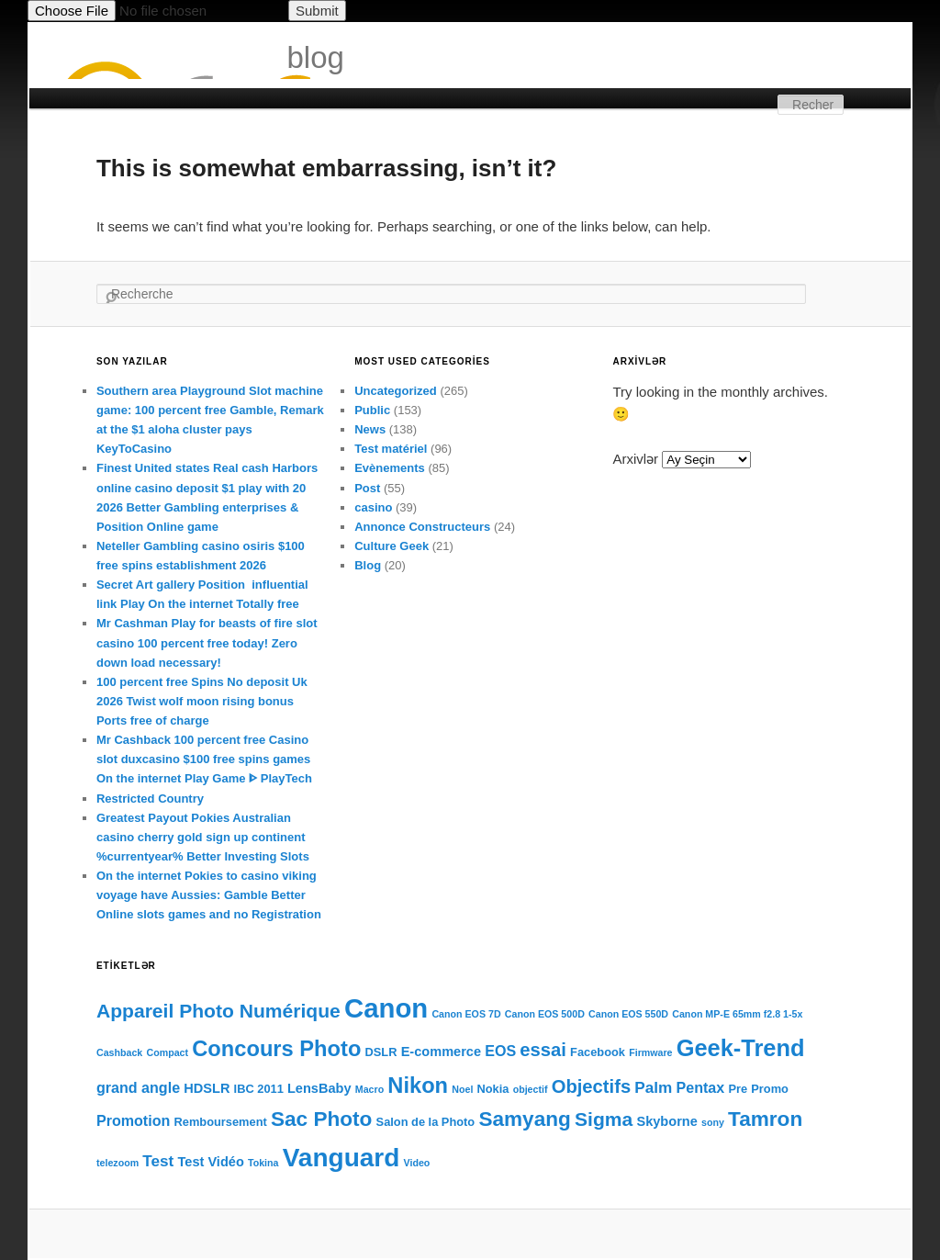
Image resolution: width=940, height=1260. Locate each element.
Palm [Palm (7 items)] (653, 1087)
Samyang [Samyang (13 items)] (524, 1119)
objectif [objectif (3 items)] (530, 1089)
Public (372, 410)
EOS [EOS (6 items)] (500, 1050)
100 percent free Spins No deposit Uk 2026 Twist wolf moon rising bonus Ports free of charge (202, 701)
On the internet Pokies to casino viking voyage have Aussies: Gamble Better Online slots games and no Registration (208, 895)
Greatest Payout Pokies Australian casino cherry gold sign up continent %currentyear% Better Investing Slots (202, 837)
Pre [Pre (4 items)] (737, 1089)
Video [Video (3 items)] (417, 1162)
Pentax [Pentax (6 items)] (701, 1087)
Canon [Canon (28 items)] (386, 1008)
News (370, 429)
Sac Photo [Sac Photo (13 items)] (321, 1119)
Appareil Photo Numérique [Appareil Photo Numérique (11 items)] (218, 1010)
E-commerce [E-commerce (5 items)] (441, 1051)
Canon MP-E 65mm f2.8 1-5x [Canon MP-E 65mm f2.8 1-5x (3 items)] (737, 1013)
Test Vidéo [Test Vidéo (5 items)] (211, 1161)
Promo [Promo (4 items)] (770, 1089)
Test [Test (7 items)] (157, 1161)
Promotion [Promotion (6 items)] (133, 1120)
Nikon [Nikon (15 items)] (417, 1085)
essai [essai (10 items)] (543, 1050)
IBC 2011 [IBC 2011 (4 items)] (259, 1089)
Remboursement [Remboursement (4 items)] (220, 1122)
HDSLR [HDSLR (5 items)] (206, 1088)
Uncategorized (395, 391)
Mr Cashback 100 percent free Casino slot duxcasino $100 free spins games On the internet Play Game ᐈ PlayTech (204, 759)
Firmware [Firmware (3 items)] (650, 1052)
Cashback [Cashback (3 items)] (119, 1052)
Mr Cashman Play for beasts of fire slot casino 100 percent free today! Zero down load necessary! (207, 642)
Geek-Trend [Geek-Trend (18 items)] (741, 1048)
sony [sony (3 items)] (712, 1122)
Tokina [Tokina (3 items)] (263, 1162)
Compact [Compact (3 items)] (167, 1052)
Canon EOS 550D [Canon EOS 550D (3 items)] (628, 1013)
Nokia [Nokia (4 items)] (493, 1089)
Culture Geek (391, 546)
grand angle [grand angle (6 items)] (138, 1087)
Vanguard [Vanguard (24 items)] (341, 1157)
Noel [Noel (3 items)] (462, 1089)
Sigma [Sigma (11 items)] (603, 1119)
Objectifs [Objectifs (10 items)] (591, 1086)
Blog (367, 565)
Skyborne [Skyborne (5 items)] (666, 1121)
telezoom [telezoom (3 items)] (117, 1162)
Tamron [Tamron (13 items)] (765, 1119)
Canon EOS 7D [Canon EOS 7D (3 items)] (465, 1013)
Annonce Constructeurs (422, 527)
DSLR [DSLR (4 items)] (381, 1052)
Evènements (389, 468)
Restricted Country (150, 798)
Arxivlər (635, 459)
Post (367, 488)
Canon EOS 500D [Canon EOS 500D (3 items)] (545, 1013)
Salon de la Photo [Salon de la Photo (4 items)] (426, 1122)
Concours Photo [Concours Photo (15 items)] (276, 1049)
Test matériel (390, 449)
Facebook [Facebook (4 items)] (597, 1052)
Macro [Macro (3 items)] (369, 1089)
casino (373, 507)
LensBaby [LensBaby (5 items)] (319, 1088)
